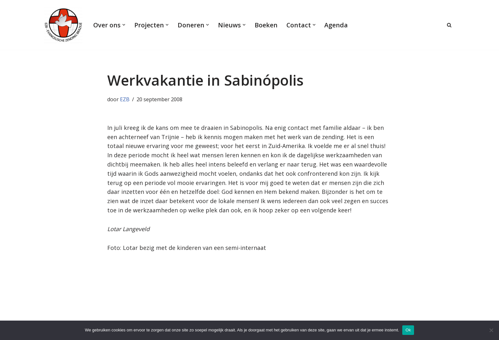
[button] (123, 24)
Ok (408, 330)
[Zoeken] (449, 25)
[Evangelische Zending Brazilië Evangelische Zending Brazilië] (63, 25)
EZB (125, 99)
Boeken (266, 25)
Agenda (336, 25)
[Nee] (491, 330)
